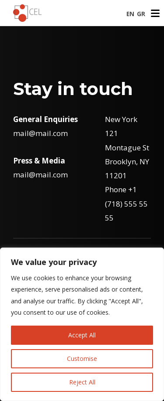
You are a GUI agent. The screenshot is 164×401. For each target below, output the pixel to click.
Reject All (82, 382)
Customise (82, 358)
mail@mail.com (40, 133)
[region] (82, 324)
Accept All (82, 335)
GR (141, 14)
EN (130, 14)
